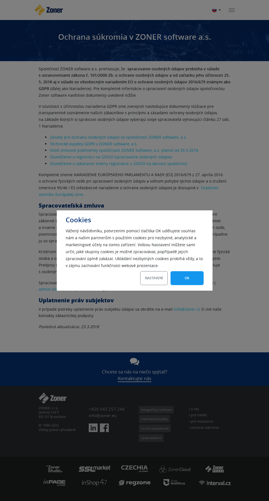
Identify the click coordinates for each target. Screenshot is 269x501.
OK (187, 278)
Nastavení (154, 278)
